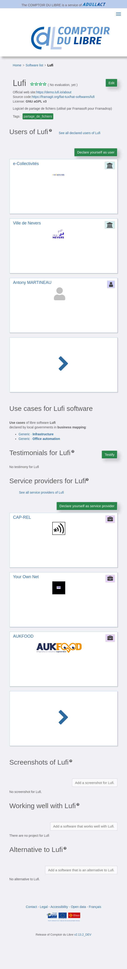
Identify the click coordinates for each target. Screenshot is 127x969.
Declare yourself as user (96, 152)
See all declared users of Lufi (79, 133)
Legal (44, 907)
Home (17, 65)
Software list (34, 65)
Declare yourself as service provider (86, 506)
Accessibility (59, 907)
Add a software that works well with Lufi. (84, 826)
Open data (78, 907)
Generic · (36, 434)
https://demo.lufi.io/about (53, 92)
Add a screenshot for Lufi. (95, 783)
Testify (110, 455)
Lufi (50, 65)
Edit (112, 83)
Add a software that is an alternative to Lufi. (81, 870)
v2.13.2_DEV (82, 934)
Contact (31, 907)
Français (95, 907)
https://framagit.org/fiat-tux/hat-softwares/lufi (63, 97)
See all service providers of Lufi (41, 492)
